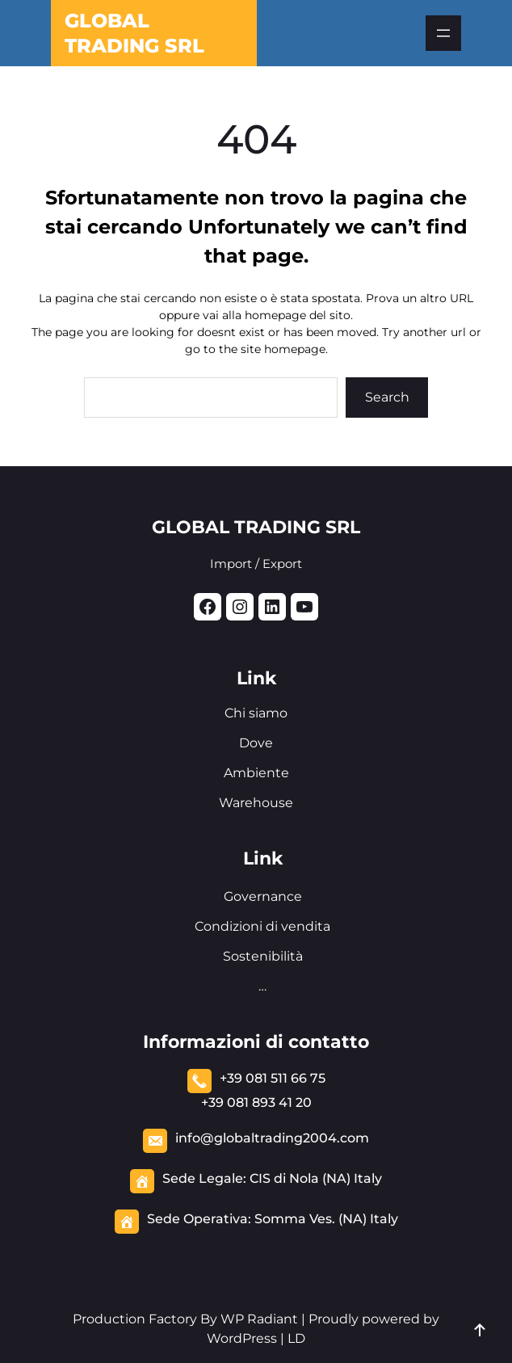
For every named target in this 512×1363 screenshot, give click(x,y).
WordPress (242, 1338)
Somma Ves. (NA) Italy (326, 1218)
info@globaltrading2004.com (272, 1138)
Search (387, 397)
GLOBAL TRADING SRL (256, 527)
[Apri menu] (443, 33)
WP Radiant (257, 1319)
